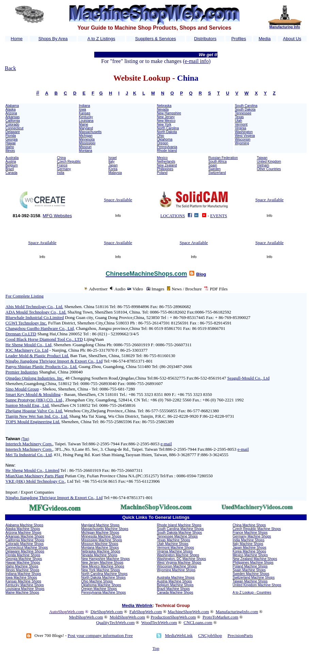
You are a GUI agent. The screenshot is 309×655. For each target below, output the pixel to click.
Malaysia (115, 173)
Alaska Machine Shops (22, 529)
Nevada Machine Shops (99, 555)
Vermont (241, 124)
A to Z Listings (101, 38)
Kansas (84, 113)
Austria (10, 161)
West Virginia (245, 136)
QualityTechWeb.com (115, 622)
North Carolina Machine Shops (104, 574)
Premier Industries (21, 371)
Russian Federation (223, 158)
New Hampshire (169, 113)
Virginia (240, 128)
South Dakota (245, 109)
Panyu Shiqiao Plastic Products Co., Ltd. (41, 366)
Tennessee (243, 113)
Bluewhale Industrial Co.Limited (34, 317)
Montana (85, 151)
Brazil (9, 169)
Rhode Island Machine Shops (179, 525)
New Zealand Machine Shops (255, 559)
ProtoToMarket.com (220, 617)
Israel (113, 158)
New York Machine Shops (100, 570)
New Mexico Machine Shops (102, 566)
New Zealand (167, 165)
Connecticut (14, 128)
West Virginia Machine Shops (179, 562)
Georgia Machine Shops (23, 559)
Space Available (118, 199)
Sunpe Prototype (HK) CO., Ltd (33, 399)
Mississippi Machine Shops (101, 540)
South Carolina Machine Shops (180, 529)
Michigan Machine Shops (100, 532)
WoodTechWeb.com (159, 622)
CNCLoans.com (198, 622)
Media (265, 38)
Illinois (10, 151)
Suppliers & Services (155, 38)
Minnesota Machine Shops (101, 536)
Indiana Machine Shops (23, 574)
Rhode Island (167, 151)
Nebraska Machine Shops (100, 551)
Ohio (160, 136)
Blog (201, 274)
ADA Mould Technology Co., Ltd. (35, 312)
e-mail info (197, 61)
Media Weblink (137, 605)
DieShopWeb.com (107, 611)
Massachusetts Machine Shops (104, 529)
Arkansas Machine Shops (24, 536)
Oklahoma (165, 139)
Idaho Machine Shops (21, 566)
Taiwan (262, 158)
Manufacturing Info (285, 27)
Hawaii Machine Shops (22, 562)
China (61, 158)
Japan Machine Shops (249, 547)
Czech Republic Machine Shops (257, 529)
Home (17, 38)
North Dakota (167, 132)
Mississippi (87, 143)
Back (10, 68)
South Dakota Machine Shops (179, 532)
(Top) (25, 439)
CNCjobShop (210, 635)
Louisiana (86, 121)
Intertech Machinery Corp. (28, 443)
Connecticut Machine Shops (26, 547)
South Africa (217, 161)
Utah (238, 121)
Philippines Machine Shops (253, 562)
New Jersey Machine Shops (102, 562)
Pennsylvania (167, 147)
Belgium (11, 165)
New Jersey (166, 117)
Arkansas (12, 117)
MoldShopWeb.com (127, 617)
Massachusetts (90, 132)
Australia (12, 158)
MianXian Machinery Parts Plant (34, 475)
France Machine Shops (250, 532)
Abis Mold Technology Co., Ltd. (34, 306)
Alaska (10, 109)
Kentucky (86, 117)
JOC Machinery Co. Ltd (26, 350)
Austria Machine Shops (174, 581)
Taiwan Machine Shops (250, 581)
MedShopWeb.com (86, 617)
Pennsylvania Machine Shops (103, 592)
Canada (11, 173)
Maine (83, 124)
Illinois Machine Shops (22, 570)
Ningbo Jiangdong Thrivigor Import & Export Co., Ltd (53, 361)
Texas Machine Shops (173, 540)
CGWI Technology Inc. (26, 322)
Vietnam (263, 165)
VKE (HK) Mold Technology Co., (35, 481)
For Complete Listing (24, 296)
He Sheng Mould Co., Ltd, (28, 344)
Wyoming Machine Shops (176, 570)
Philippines (165, 169)
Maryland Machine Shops (100, 525)
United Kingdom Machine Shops (257, 585)
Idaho (9, 147)
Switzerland (217, 173)
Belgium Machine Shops (175, 585)
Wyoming (242, 143)
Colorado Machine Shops (24, 544)
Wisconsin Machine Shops (177, 566)
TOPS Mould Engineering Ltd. (32, 421)
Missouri (85, 147)
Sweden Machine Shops (251, 574)
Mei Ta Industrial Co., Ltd (28, 454)
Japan (113, 165)
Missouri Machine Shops (99, 544)
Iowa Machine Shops (21, 577)
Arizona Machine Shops (23, 532)
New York (164, 124)
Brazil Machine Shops (173, 589)
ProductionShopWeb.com (173, 617)
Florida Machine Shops (22, 555)
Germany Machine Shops (252, 536)
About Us (292, 38)
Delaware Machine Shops (24, 551)
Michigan (86, 136)
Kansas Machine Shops (23, 581)
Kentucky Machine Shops (24, 585)
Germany (64, 169)
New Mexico (166, 121)
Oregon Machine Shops (99, 589)
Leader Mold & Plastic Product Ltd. (37, 355)
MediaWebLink (179, 635)
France (62, 165)
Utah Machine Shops (173, 544)
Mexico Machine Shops (250, 555)
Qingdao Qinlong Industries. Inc (34, 378)
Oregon (162, 143)
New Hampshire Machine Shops (105, 559)
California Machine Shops (24, 540)
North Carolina (168, 128)
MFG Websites (57, 215)
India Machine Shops (248, 540)
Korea (113, 169)
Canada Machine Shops (175, 592)
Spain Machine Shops (249, 570)
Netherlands (166, 161)
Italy (112, 161)
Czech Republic (69, 161)
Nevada (162, 109)
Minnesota (87, 139)
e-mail (166, 443)
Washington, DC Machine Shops (181, 559)
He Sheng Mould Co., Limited (32, 470)
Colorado (12, 124)
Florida (10, 136)
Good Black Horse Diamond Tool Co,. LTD (44, 339)
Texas (239, 117)
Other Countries (269, 169)
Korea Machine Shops (249, 551)
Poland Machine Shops (250, 566)
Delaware (12, 132)
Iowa (82, 109)
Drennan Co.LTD (20, 333)
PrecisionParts (240, 635)
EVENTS (218, 215)
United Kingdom (269, 161)
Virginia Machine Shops (175, 551)
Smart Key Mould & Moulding (33, 394)
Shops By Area (53, 38)
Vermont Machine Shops (175, 547)
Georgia (11, 139)
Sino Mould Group (22, 389)
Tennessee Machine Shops (177, 536)
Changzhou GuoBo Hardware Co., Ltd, (40, 328)
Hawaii (10, 143)
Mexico (162, 158)
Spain (212, 165)
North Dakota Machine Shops (103, 577)
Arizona (11, 113)
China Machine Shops (249, 525)
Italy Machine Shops (248, 544)
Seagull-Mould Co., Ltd (248, 378)
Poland (162, 173)
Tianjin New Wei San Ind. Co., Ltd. (36, 416)
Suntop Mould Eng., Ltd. (27, 405)
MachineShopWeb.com (188, 611)
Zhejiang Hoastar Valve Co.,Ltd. (34, 410)
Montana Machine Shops (100, 547)
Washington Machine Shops (178, 555)
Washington (244, 132)
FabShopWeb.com (145, 611)
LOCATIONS (172, 215)
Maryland (86, 128)
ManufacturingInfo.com (237, 611)
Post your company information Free (100, 635)
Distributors (205, 38)
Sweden (214, 169)
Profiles (238, 38)
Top (155, 648)
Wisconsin (242, 139)
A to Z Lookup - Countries (252, 592)
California (12, 121)
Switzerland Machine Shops (254, 577)
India (60, 173)
